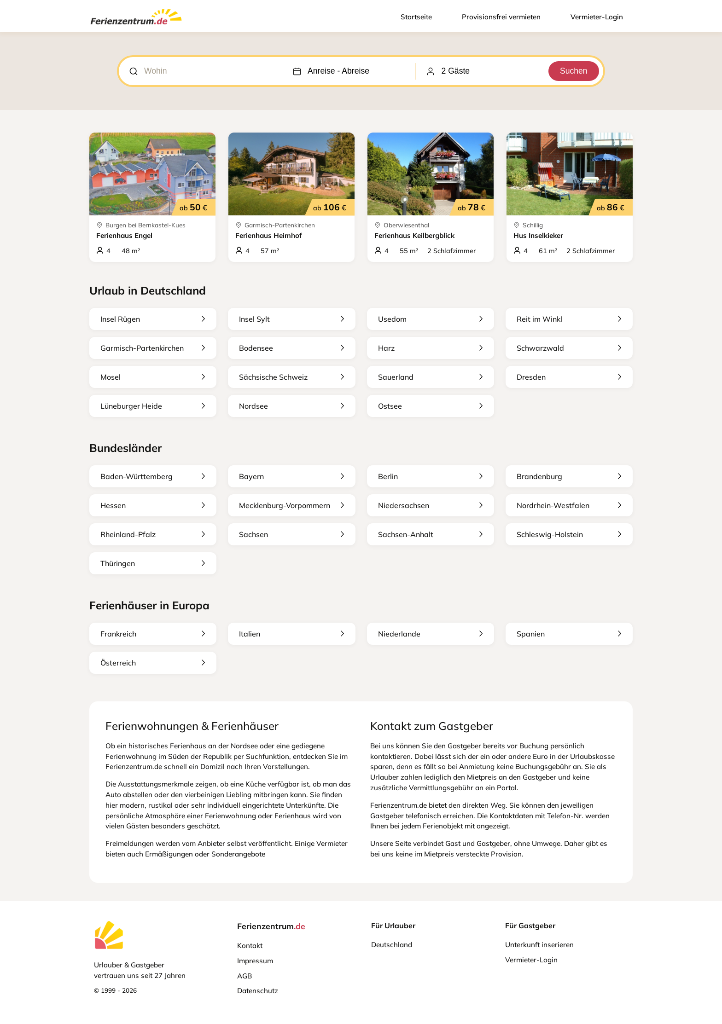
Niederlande (430, 633)
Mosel (152, 377)
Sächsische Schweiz (291, 377)
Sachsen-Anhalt (430, 534)
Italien (291, 633)
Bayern (291, 476)
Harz (430, 348)
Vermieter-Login (597, 16)
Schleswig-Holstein (569, 534)
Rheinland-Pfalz (152, 534)
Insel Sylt (291, 319)
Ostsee (430, 406)
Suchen (573, 70)
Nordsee (291, 406)
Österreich (152, 662)
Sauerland (430, 377)
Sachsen (291, 534)
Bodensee (291, 348)
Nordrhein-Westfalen (569, 505)
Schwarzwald (569, 348)
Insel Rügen (152, 319)
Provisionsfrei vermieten (501, 16)
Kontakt (249, 945)
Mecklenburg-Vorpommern (291, 505)
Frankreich (152, 633)
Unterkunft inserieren (539, 944)
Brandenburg (569, 476)
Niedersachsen (430, 505)
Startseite (416, 16)
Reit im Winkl (569, 319)
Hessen (152, 505)
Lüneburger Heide (152, 406)
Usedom (430, 319)
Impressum (255, 960)
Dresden (569, 377)
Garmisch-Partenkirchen (152, 348)
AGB (244, 976)
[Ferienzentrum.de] (136, 26)
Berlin (430, 476)
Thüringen (152, 563)
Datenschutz (257, 990)
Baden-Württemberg (152, 476)
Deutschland (391, 944)
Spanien (569, 633)
